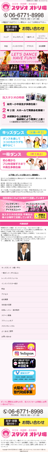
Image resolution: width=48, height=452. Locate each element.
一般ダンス (19, 440)
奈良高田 (32, 379)
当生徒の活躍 (6, 305)
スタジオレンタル (8, 326)
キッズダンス (10, 440)
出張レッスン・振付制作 (10, 310)
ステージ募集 (6, 315)
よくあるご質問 (7, 331)
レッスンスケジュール (10, 278)
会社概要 (5, 299)
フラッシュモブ (7, 320)
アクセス (5, 294)
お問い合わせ (6, 336)
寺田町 (21, 379)
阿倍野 (23, 377)
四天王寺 (30, 377)
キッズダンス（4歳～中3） (11, 267)
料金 (3, 289)
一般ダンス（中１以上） (10, 273)
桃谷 (26, 379)
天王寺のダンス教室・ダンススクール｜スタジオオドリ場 (27, 449)
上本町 (15, 379)
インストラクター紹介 (10, 283)
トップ (3, 440)
